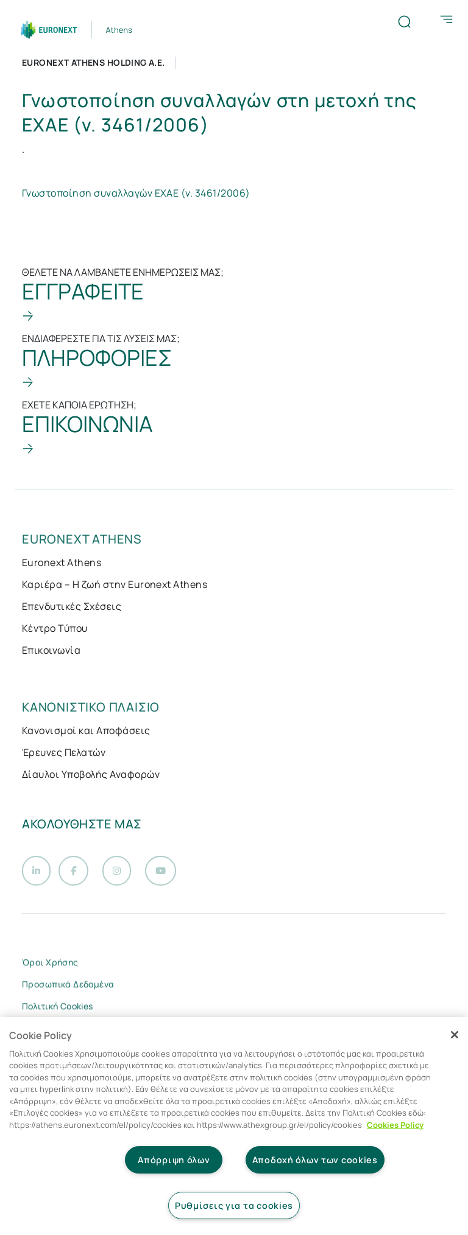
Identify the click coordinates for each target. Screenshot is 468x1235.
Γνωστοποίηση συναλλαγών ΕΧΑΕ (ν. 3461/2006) (136, 193)
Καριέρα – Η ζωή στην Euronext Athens (114, 584)
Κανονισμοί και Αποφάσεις (86, 730)
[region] (234, 1126)
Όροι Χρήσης (50, 964)
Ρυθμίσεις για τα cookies (234, 1205)
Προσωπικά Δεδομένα (68, 986)
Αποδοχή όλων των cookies (315, 1160)
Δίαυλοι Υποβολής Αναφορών (91, 774)
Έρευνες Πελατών (63, 752)
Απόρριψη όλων (174, 1160)
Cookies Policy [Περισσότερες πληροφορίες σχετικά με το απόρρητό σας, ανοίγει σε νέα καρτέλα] (395, 1124)
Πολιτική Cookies (57, 1008)
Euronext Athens (61, 562)
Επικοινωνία (51, 650)
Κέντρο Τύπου (55, 628)
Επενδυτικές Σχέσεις (71, 606)
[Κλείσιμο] (454, 1034)
